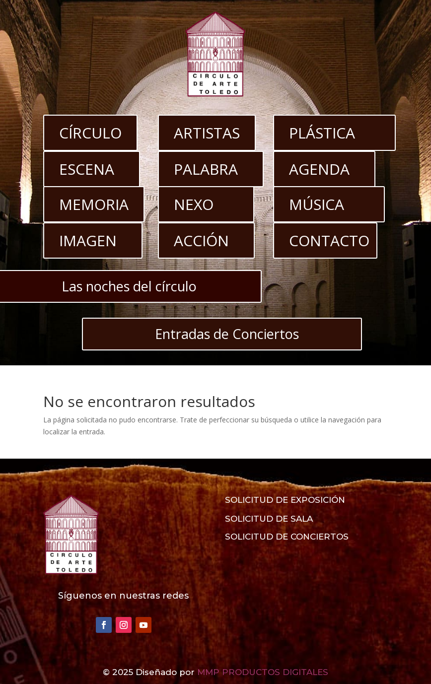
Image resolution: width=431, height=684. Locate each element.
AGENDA (319, 169)
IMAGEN (88, 240)
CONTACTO (329, 240)
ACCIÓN (201, 240)
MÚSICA (316, 204)
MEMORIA (94, 204)
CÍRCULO (90, 133)
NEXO (194, 204)
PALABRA (206, 169)
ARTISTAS (207, 133)
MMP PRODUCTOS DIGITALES (262, 672)
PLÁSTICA (322, 133)
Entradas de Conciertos (227, 334)
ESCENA (86, 169)
